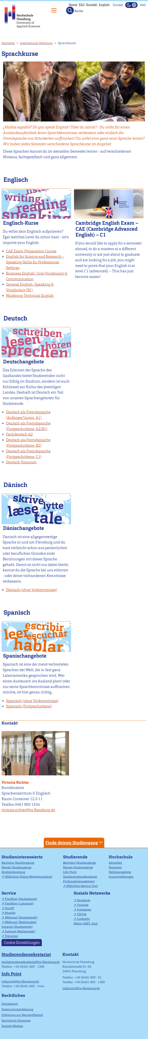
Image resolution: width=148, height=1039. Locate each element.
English (104, 5)
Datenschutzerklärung (17, 1009)
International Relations (36, 43)
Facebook (83, 900)
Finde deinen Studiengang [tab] (74, 842)
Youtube (82, 905)
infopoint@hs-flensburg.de (20, 981)
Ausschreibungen (121, 877)
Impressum (10, 1004)
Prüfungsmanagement (79, 881)
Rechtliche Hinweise (16, 1020)
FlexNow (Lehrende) (19, 903)
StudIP (9, 908)
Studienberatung (13, 872)
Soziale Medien (12, 1026)
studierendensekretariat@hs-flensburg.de (31, 962)
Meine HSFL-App (86, 923)
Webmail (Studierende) (21, 917)
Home (73, 5)
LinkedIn (83, 919)
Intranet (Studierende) (17, 927)
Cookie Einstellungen (22, 942)
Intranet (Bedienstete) (20, 931)
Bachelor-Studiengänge (18, 863)
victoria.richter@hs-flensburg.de (28, 809)
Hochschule (121, 857)
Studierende (75, 857)
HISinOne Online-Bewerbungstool (28, 877)
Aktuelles (115, 863)
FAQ (82, 5)
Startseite (8, 43)
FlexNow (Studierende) (21, 899)
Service (9, 893)
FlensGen (11, 936)
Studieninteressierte (22, 857)
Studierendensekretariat (80, 877)
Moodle (10, 913)
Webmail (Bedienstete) (21, 922)
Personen (115, 867)
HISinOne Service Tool (82, 886)
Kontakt (91, 5)
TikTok (82, 914)
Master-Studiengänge (16, 867)
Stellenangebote (120, 872)
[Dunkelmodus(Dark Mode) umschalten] (131, 5)
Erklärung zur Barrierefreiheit (22, 1015)
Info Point (70, 872)
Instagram (84, 909)
